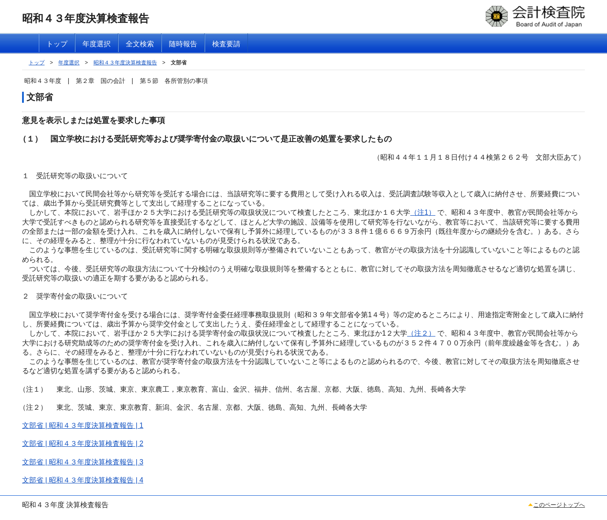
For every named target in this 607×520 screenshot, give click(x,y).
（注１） (33, 389)
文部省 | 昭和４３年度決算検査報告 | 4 (82, 480)
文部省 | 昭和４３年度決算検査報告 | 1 (82, 425)
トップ (37, 63)
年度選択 (68, 63)
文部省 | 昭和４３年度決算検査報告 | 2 (82, 443)
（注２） (421, 333)
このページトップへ (559, 504)
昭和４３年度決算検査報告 (125, 63)
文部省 (179, 63)
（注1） (422, 212)
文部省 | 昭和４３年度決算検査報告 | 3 (82, 462)
